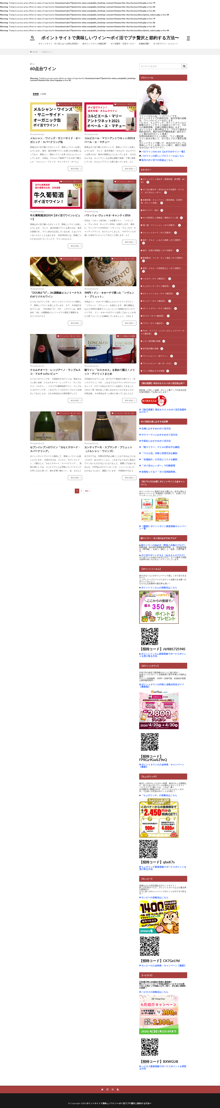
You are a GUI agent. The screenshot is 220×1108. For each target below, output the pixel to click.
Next (87, 491)
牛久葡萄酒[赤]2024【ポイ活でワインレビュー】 (55, 217)
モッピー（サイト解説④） (157, 301)
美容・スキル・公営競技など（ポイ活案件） (162, 270)
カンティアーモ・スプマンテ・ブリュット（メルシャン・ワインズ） (108, 449)
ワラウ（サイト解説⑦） (156, 323)
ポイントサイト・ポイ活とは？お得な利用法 (58, 43)
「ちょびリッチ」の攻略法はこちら (159, 795)
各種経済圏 (144, 43)
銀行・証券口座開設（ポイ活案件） (161, 250)
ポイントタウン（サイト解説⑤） (160, 308)
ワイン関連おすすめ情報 (127, 336)
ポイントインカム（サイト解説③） (161, 293)
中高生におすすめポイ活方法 (156, 440)
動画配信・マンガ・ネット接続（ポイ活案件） (163, 259)
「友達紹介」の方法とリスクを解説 (159, 459)
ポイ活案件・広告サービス (122, 43)
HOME (35, 52)
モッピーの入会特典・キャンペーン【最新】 (163, 965)
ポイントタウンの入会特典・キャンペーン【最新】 (161, 765)
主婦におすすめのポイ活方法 (156, 428)
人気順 (43, 94)
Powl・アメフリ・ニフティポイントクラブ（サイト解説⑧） (163, 332)
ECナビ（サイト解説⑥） (156, 316)
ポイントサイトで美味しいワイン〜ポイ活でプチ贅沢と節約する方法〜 (110, 38)
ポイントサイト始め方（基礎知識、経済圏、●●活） (163, 181)
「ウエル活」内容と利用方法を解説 (159, 453)
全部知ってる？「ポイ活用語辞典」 (159, 471)
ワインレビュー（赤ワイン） (126, 104)
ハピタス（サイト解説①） (157, 278)
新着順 (36, 94)
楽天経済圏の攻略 (153, 348)
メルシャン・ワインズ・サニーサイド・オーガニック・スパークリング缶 (55, 140)
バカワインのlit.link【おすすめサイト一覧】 (163, 151)
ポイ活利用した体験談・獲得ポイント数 (163, 217)
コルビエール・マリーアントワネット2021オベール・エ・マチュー (109, 140)
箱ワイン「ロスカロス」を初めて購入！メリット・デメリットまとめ (109, 371)
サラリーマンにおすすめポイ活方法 (159, 434)
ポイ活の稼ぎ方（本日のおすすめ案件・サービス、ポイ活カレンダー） (162, 191)
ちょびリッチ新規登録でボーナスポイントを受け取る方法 (162, 867)
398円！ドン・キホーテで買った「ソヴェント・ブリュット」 (109, 294)
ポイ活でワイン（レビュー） (166, 43)
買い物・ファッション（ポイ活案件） (162, 225)
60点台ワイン (47, 52)
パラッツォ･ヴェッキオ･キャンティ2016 (107, 215)
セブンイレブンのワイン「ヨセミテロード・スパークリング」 (55, 449)
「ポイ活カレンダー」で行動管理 (158, 465)
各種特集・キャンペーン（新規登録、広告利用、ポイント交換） (161, 201)
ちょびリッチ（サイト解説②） (159, 286)
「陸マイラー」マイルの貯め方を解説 (160, 447)
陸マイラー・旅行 (153, 210)
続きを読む (75, 168)
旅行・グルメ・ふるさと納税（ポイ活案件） (162, 242)
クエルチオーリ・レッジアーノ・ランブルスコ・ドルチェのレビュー (55, 371)
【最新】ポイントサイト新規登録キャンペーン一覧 (162, 527)
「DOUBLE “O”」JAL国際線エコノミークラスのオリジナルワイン (56, 294)
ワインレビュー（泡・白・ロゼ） (70, 104)
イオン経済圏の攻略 (154, 341)
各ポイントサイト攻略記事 (94, 43)
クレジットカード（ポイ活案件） (160, 232)
